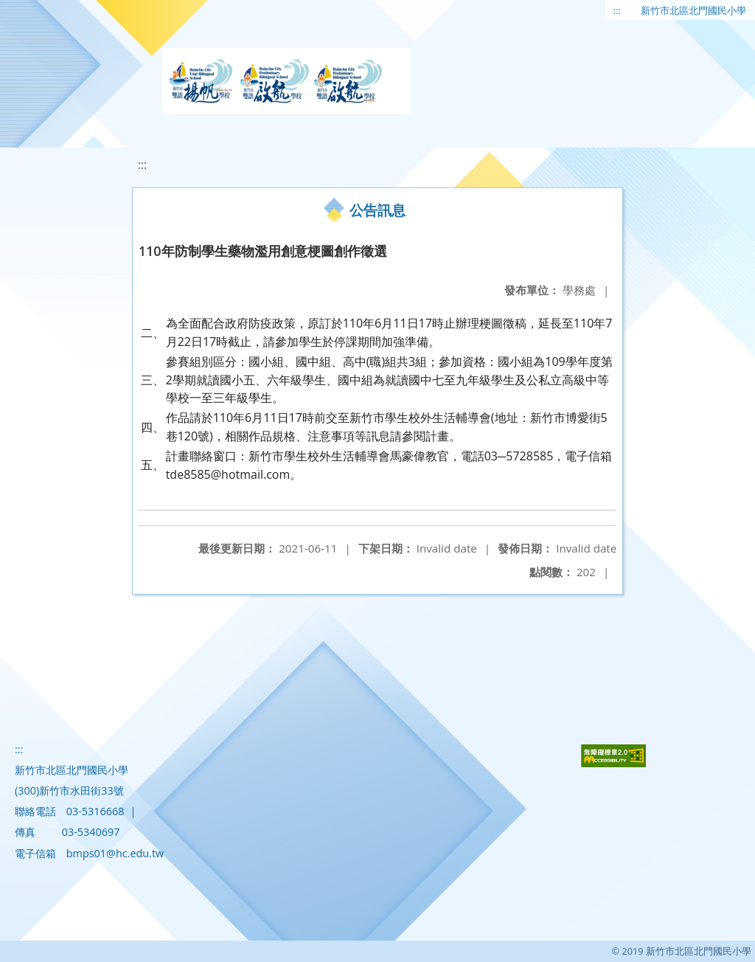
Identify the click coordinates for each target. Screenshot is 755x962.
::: (617, 10)
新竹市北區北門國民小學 (693, 10)
